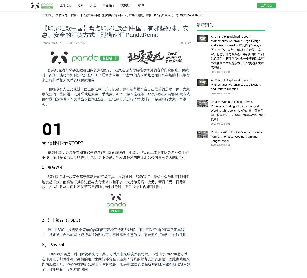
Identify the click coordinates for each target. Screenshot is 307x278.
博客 (74, 15)
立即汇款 (266, 5)
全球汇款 (65, 5)
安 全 (93, 5)
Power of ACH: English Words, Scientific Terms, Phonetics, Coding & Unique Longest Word (237, 136)
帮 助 (141, 5)
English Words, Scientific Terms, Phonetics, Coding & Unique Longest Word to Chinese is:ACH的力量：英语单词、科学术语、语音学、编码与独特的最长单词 (237, 110)
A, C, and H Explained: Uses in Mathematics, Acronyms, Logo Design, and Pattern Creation (236, 84)
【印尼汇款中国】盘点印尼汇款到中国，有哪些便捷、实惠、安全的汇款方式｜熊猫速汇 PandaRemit (141, 15)
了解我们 (108, 5)
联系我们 (125, 5)
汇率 (80, 5)
